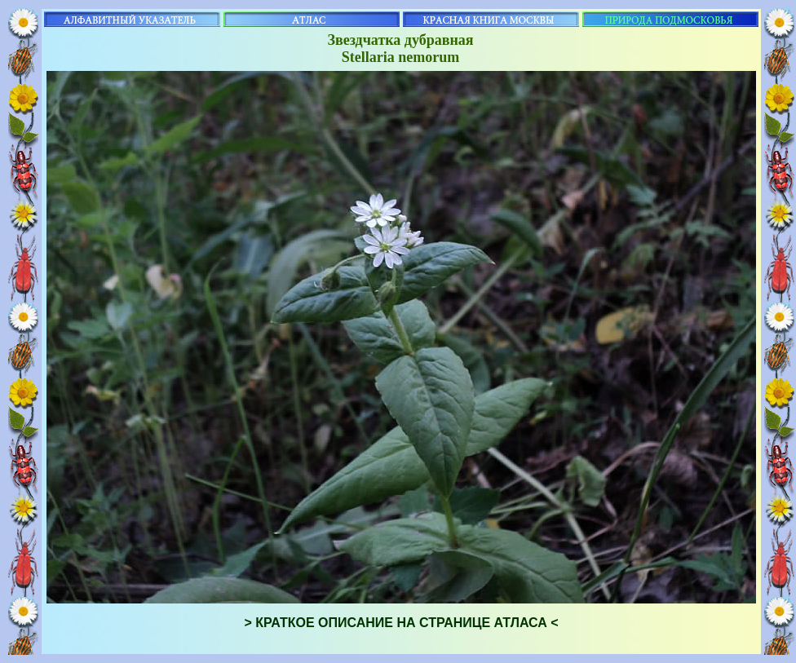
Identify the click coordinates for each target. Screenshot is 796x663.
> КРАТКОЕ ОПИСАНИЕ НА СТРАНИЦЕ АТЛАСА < (401, 623)
